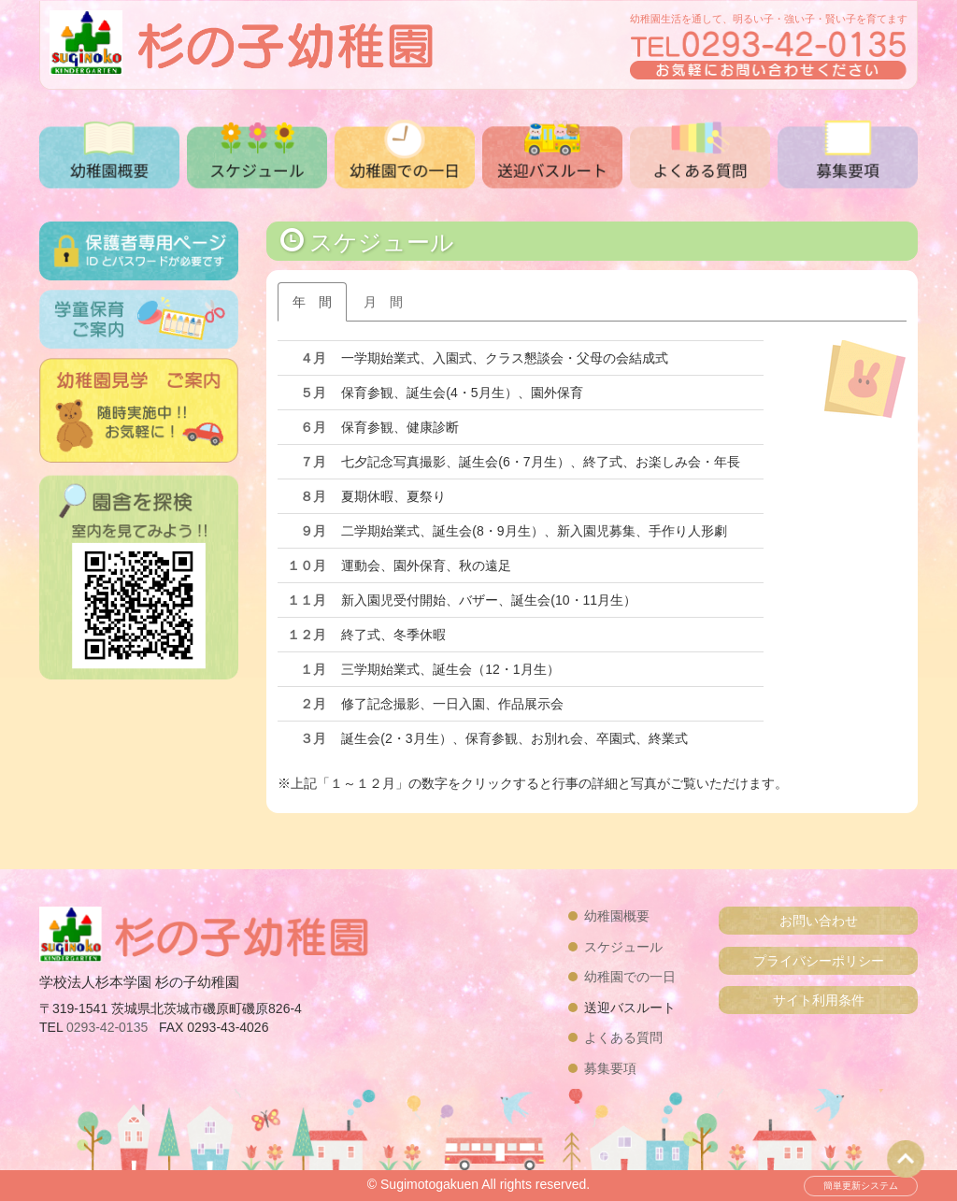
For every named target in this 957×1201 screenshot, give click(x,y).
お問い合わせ (818, 920)
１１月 (306, 600)
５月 (313, 392)
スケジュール (623, 946)
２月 (313, 703)
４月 (313, 357)
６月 (313, 427)
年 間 (312, 301)
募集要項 (610, 1068)
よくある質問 (623, 1037)
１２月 (306, 634)
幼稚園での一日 (630, 976)
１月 (313, 669)
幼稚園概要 (617, 915)
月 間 (383, 301)
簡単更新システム (860, 1185)
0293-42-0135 (107, 1027)
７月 (313, 461)
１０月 (306, 565)
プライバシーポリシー (818, 960)
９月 (313, 530)
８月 (313, 496)
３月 (313, 738)
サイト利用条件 (818, 1000)
